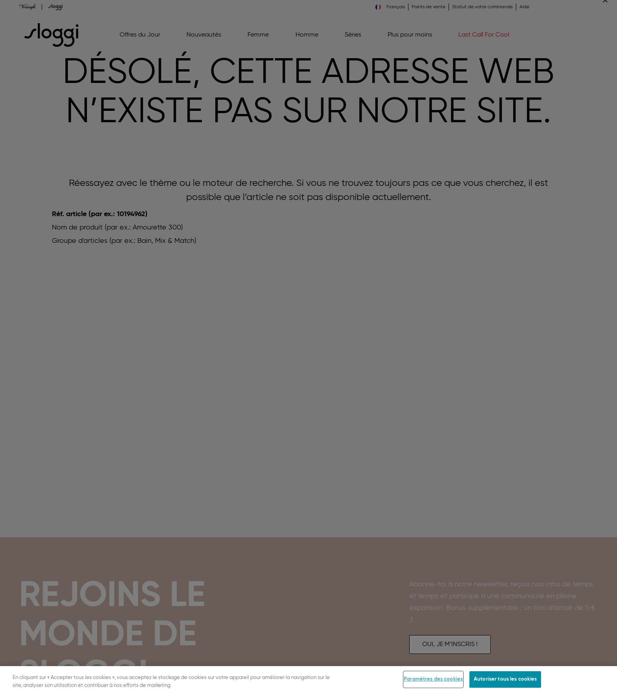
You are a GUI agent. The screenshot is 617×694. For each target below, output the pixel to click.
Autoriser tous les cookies (505, 679)
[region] (308, 680)
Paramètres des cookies (433, 679)
